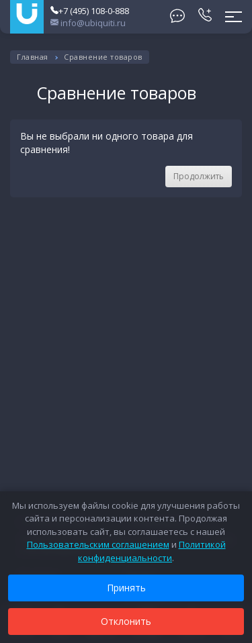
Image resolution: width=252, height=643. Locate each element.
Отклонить (126, 621)
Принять (126, 587)
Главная (32, 57)
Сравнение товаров (103, 57)
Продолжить (198, 176)
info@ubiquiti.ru (88, 23)
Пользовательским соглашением (98, 544)
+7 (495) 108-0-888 (89, 11)
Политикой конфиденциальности (152, 551)
